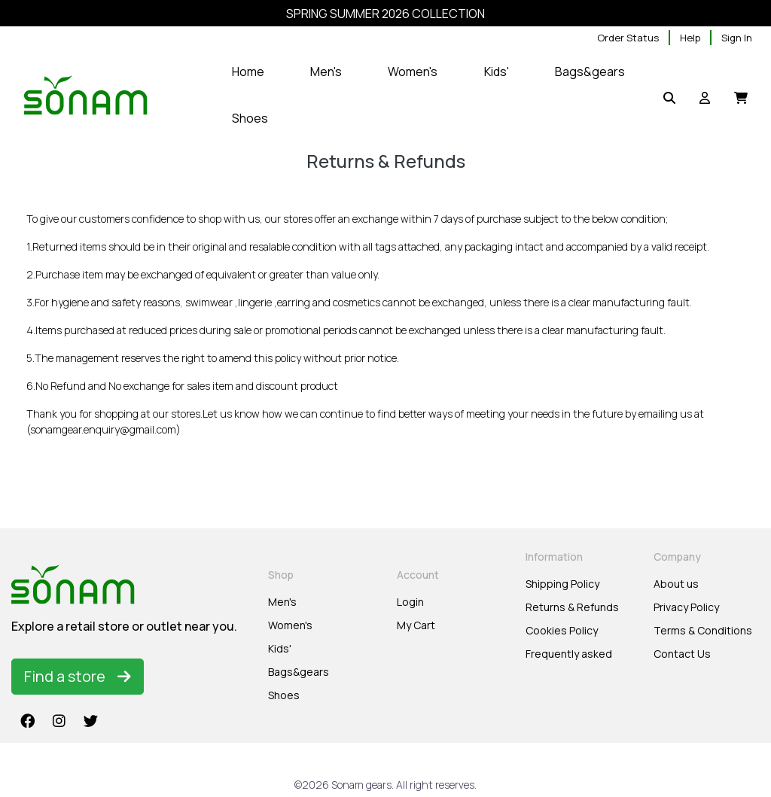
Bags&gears (298, 672)
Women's (290, 625)
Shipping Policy (562, 583)
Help (690, 37)
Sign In (736, 37)
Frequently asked (569, 653)
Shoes (284, 695)
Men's (282, 602)
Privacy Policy (686, 607)
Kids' (279, 648)
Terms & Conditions (703, 630)
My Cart (416, 625)
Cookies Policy (562, 630)
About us (676, 583)
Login (410, 602)
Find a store (77, 676)
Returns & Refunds (572, 607)
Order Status (628, 37)
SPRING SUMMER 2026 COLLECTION (385, 13)
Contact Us (682, 653)
